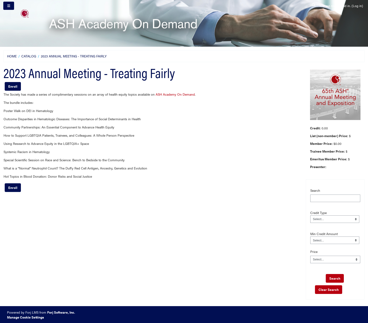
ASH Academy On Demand (175, 94)
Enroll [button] (12, 86)
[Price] (335, 259)
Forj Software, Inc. (61, 312)
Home (12, 56)
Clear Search (328, 289)
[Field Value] (335, 219)
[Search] (335, 198)
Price (314, 251)
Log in (357, 5)
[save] (335, 278)
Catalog (28, 56)
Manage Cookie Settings (25, 317)
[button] (314, 5)
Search (315, 190)
